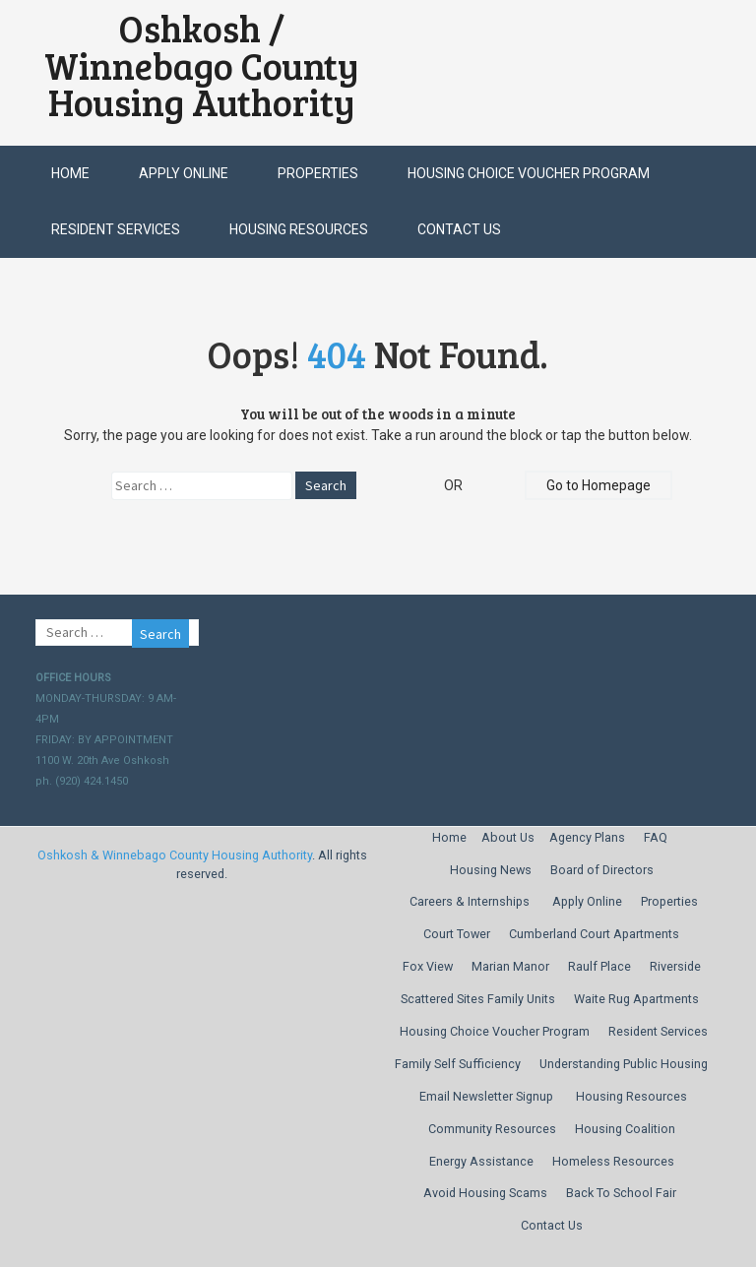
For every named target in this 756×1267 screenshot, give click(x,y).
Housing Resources (298, 229)
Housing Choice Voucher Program (529, 173)
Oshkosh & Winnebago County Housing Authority (174, 855)
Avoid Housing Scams (485, 1192)
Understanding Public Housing (623, 1063)
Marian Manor (510, 966)
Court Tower (456, 933)
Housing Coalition (625, 1128)
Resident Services (115, 229)
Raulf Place (599, 966)
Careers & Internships (470, 901)
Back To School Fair (621, 1192)
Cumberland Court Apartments (594, 933)
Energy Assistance (481, 1161)
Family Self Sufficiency (458, 1063)
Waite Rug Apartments (636, 998)
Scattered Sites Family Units (478, 998)
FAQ (655, 837)
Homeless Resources (613, 1161)
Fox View (428, 966)
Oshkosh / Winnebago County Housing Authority (201, 65)
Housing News (491, 869)
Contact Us (459, 229)
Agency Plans (587, 837)
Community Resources (492, 1128)
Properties (318, 173)
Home (70, 173)
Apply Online (183, 173)
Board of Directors (602, 869)
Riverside (675, 966)
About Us (508, 837)
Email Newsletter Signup (486, 1096)
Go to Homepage (598, 485)
